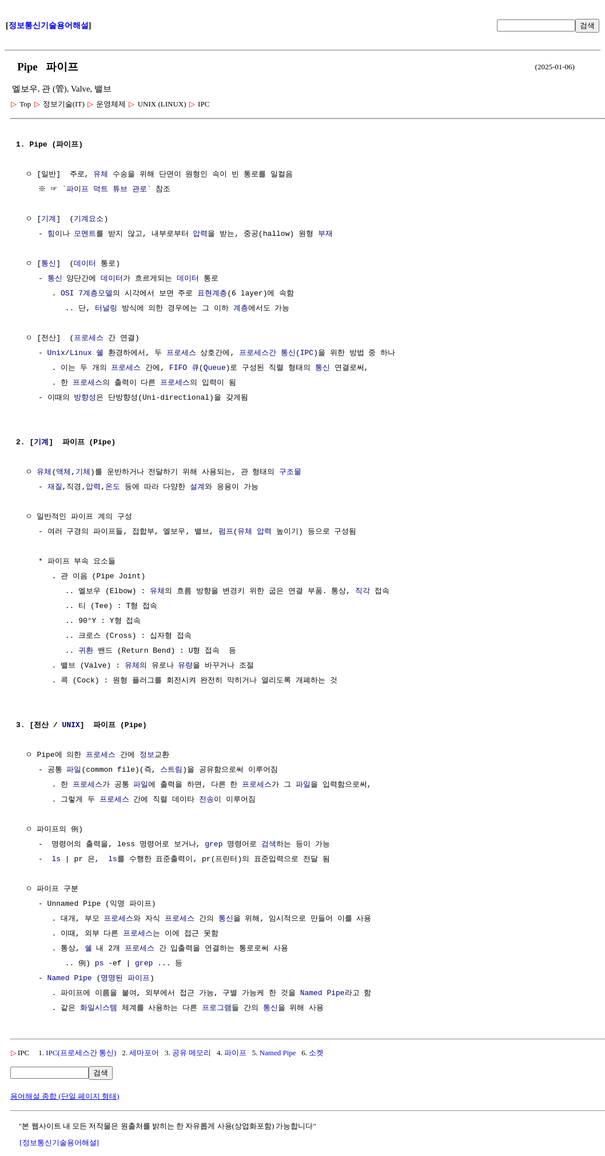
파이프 (235, 1052)
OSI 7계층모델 (87, 294)
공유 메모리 (191, 1052)
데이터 (85, 264)
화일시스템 (98, 1008)
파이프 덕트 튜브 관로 (108, 189)
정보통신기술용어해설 (49, 25)
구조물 (290, 472)
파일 (73, 770)
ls (56, 859)
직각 (362, 591)
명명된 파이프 (125, 978)
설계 (197, 487)
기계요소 (89, 219)
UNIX (71, 725)
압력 (200, 234)
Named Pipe (69, 978)
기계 (48, 219)
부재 (325, 234)
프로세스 (89, 338)
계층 (240, 308)
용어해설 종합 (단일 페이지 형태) (65, 1096)
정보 (147, 755)
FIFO (178, 368)
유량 (185, 666)
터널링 (106, 308)
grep (213, 844)
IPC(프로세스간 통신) (81, 1052)
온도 (112, 487)
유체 (100, 174)
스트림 (171, 770)
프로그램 (217, 1008)
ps (99, 963)
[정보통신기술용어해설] (59, 1142)
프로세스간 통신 (267, 353)
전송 (206, 800)
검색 (587, 25)
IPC (306, 353)
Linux (81, 353)
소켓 (316, 1052)
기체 (82, 472)
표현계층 (212, 294)
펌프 (225, 532)
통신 (48, 264)
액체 (63, 472)
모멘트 (85, 234)
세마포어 (144, 1052)
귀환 (85, 651)
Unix (56, 353)
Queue (215, 368)
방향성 (85, 398)
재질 (54, 487)
